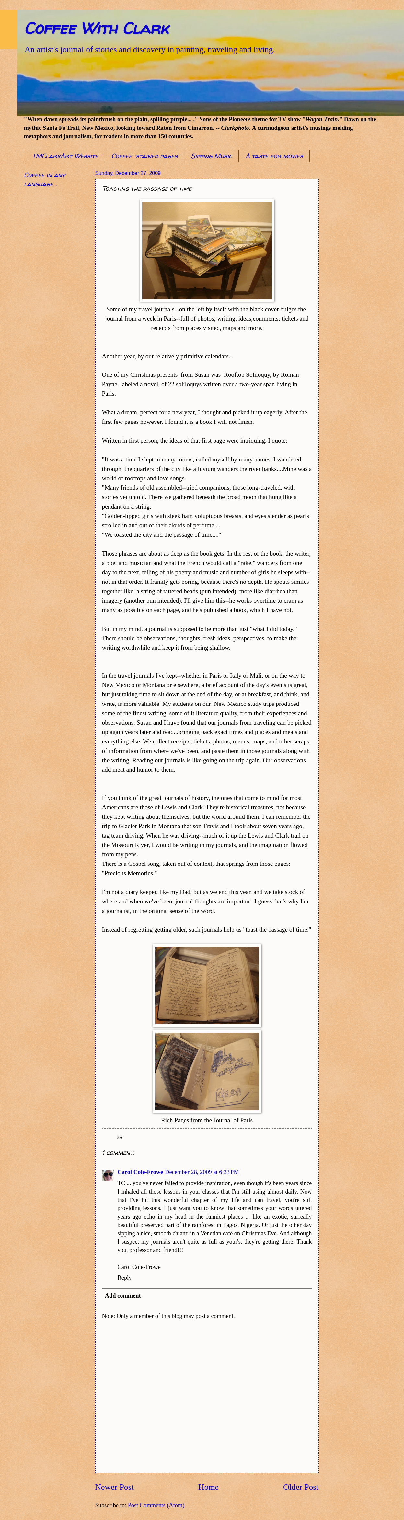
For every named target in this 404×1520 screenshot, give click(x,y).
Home (208, 1487)
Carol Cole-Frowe (140, 1172)
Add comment (123, 1296)
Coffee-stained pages (144, 156)
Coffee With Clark (96, 28)
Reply (125, 1277)
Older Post (300, 1487)
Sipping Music (211, 156)
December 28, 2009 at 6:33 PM (202, 1172)
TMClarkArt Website (65, 156)
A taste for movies (274, 156)
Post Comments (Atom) (156, 1505)
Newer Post (114, 1487)
